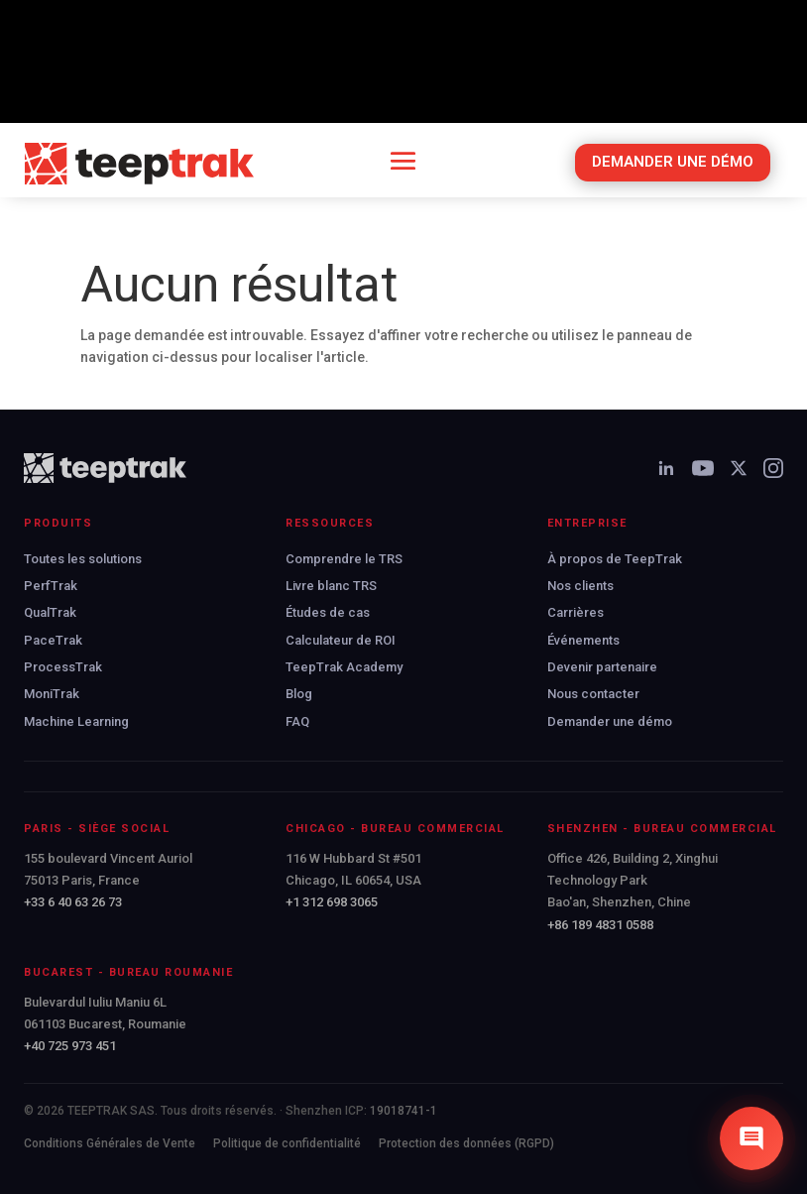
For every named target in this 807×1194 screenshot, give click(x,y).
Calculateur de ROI (341, 640)
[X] (739, 468)
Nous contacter (593, 693)
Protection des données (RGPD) (466, 1143)
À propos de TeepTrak (614, 558)
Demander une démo (609, 721)
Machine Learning (76, 721)
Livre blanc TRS (331, 585)
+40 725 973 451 (70, 1045)
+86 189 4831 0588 (600, 924)
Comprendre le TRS (344, 558)
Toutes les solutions (83, 558)
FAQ (297, 721)
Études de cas (328, 612)
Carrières (575, 612)
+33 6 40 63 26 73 (73, 902)
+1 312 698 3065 (332, 902)
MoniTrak (51, 693)
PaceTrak (53, 640)
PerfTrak (50, 585)
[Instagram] (773, 468)
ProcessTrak (63, 666)
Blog (299, 693)
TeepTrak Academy (344, 666)
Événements (583, 640)
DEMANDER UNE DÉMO (672, 162)
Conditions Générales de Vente (109, 1143)
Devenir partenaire (602, 666)
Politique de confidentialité (287, 1143)
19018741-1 (403, 1111)
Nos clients (580, 585)
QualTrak (50, 612)
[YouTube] (703, 468)
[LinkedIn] (666, 468)
